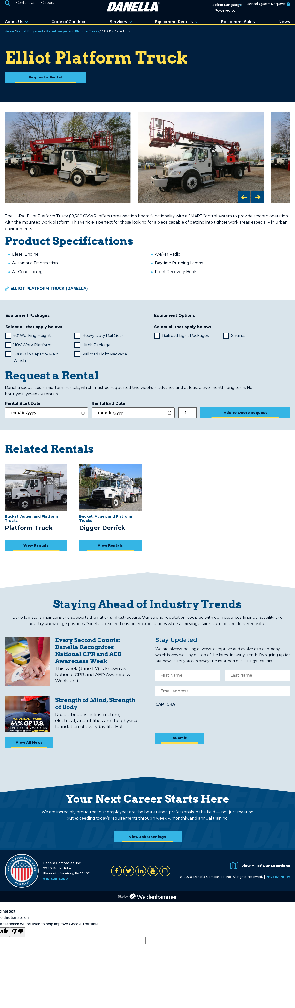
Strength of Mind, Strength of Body (95, 703)
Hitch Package (93, 345)
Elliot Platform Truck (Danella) (49, 288)
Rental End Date (109, 403)
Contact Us (25, 2)
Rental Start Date (23, 403)
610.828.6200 (55, 878)
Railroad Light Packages (182, 335)
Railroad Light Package (101, 354)
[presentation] (192, 718)
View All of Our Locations (265, 865)
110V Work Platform (29, 345)
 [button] (257, 197)
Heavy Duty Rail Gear (99, 335)
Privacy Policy (278, 877)
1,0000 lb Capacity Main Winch (32, 357)
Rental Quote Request (268, 4)
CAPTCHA (165, 704)
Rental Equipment (29, 31)
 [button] (244, 197)
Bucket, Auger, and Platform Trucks (72, 31)
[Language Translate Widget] (230, 5)
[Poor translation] (17, 932)
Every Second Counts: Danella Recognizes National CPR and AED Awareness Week (88, 650)
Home (9, 31)
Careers (47, 2)
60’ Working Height (28, 335)
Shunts (234, 335)
